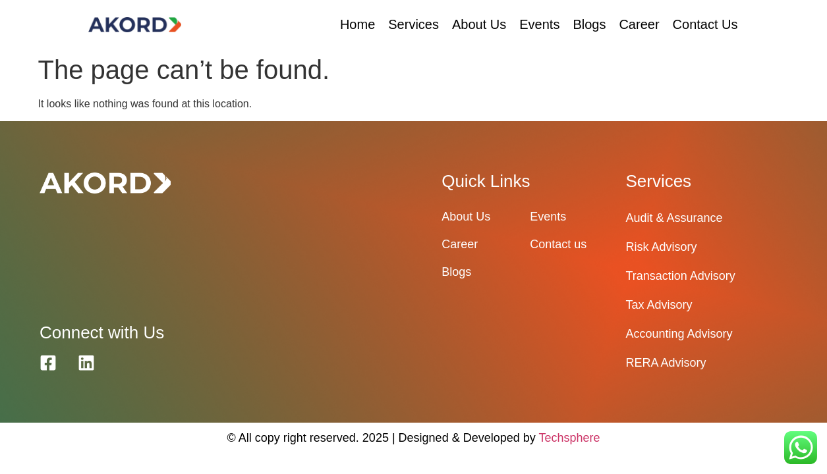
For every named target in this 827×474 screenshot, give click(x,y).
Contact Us (705, 24)
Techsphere (569, 437)
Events (539, 24)
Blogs (589, 24)
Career (639, 24)
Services (413, 24)
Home (357, 24)
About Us (479, 24)
